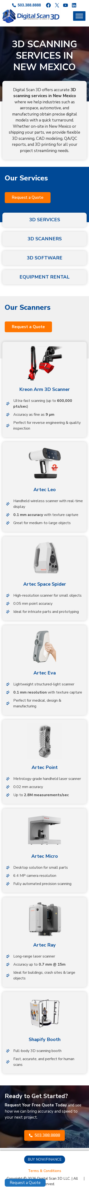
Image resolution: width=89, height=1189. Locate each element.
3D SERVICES (44, 219)
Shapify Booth (45, 1039)
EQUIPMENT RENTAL (44, 277)
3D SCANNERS (45, 239)
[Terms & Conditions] (44, 1171)
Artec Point (45, 767)
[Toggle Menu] (79, 16)
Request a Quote (25, 1182)
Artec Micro (44, 856)
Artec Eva (44, 673)
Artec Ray (44, 945)
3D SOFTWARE (44, 258)
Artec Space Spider (44, 584)
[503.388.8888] (26, 5)
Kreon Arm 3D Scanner (44, 389)
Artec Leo (44, 489)
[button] (28, 197)
